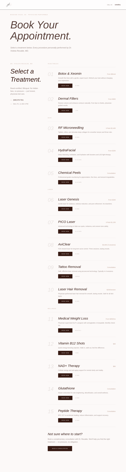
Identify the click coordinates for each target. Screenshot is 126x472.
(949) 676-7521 (17, 100)
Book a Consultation (60, 448)
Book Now (65, 85)
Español (118, 5)
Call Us (109, 5)
